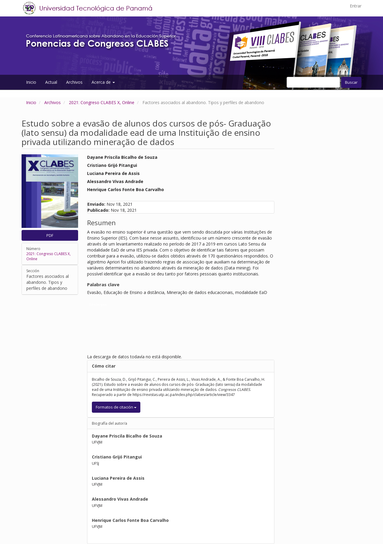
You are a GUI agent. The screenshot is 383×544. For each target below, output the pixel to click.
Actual (51, 82)
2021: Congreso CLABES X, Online (101, 102)
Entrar (355, 6)
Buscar (351, 82)
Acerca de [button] (103, 82)
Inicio (31, 82)
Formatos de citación (116, 407)
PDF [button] (49, 235)
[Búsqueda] (313, 82)
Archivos (74, 82)
